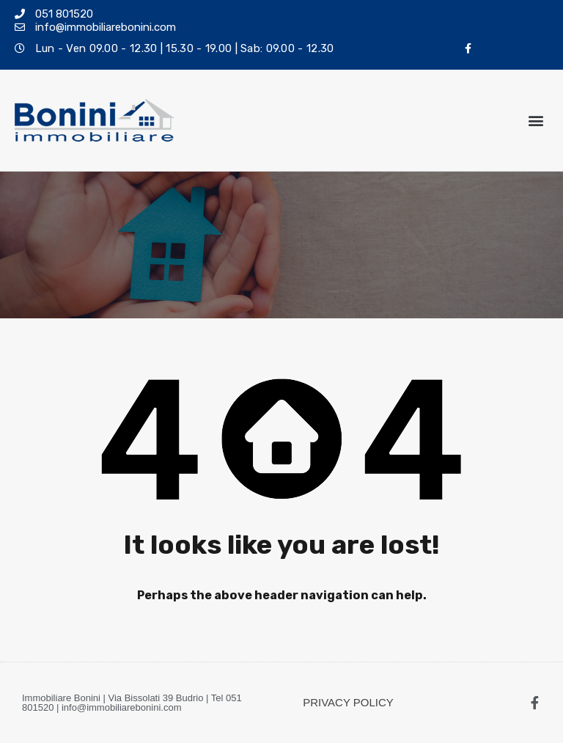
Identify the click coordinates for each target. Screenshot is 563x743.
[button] (536, 121)
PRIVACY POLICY (348, 702)
